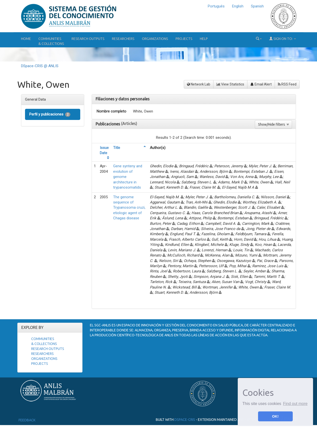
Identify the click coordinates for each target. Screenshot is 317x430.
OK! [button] (275, 416)
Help (204, 39)
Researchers (123, 39)
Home (26, 39)
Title (116, 147)
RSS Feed (287, 84)
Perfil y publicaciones (49, 114)
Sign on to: (282, 38)
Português (216, 6)
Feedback (27, 420)
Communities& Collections (51, 41)
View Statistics (230, 84)
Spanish (257, 6)
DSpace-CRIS (184, 420)
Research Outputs (88, 39)
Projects (184, 39)
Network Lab (198, 84)
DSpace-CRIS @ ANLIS (39, 66)
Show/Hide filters (273, 124)
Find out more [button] (295, 403)
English (237, 6)
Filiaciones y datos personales (123, 99)
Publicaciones (108, 124)
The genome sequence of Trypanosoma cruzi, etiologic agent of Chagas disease (129, 208)
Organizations (155, 39)
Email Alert (261, 84)
